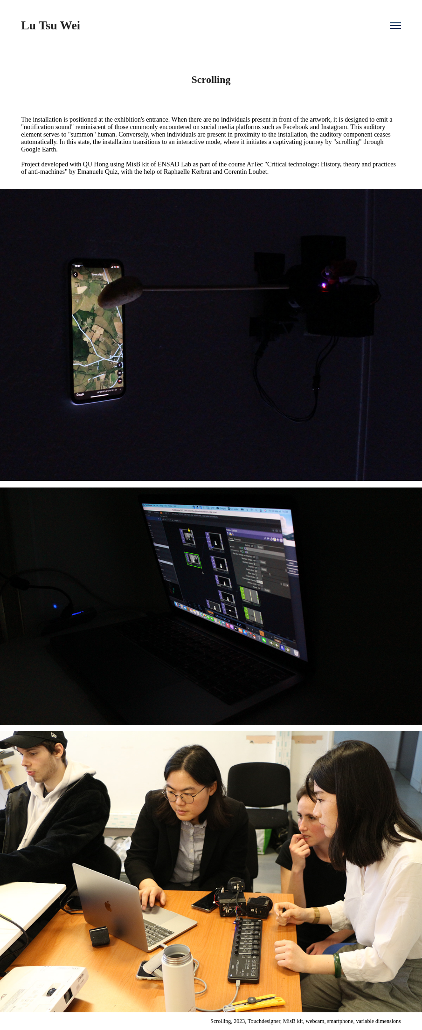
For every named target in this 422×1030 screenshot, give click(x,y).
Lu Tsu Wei (50, 25)
